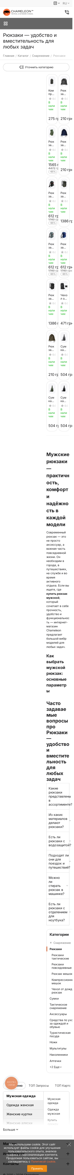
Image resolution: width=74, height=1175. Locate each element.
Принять (37, 1168)
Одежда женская (20, 1105)
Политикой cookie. (43, 1161)
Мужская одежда (20, 1096)
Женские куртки (19, 1114)
